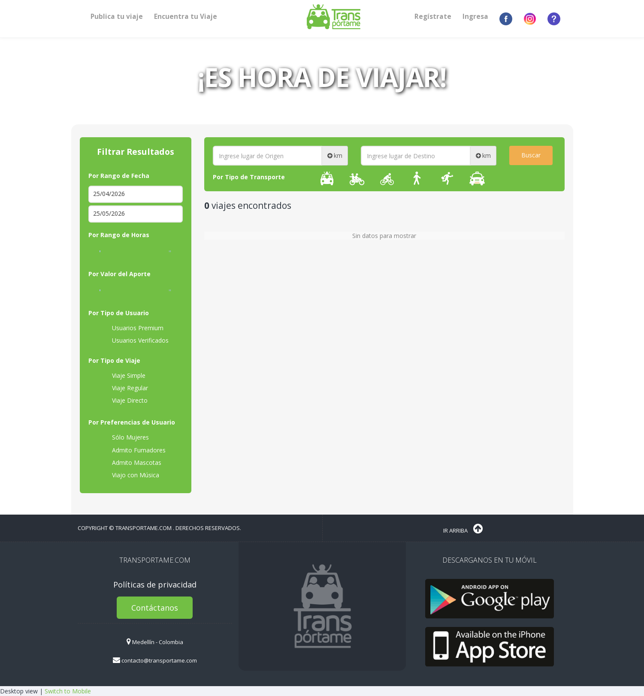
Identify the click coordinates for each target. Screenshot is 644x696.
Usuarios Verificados (135, 340)
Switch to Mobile (68, 691)
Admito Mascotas (131, 463)
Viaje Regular (124, 388)
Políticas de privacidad (155, 584)
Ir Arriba (463, 528)
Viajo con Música (130, 475)
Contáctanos (154, 608)
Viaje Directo (124, 400)
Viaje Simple (123, 376)
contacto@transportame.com (155, 660)
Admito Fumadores (133, 450)
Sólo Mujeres (125, 437)
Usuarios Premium (132, 328)
